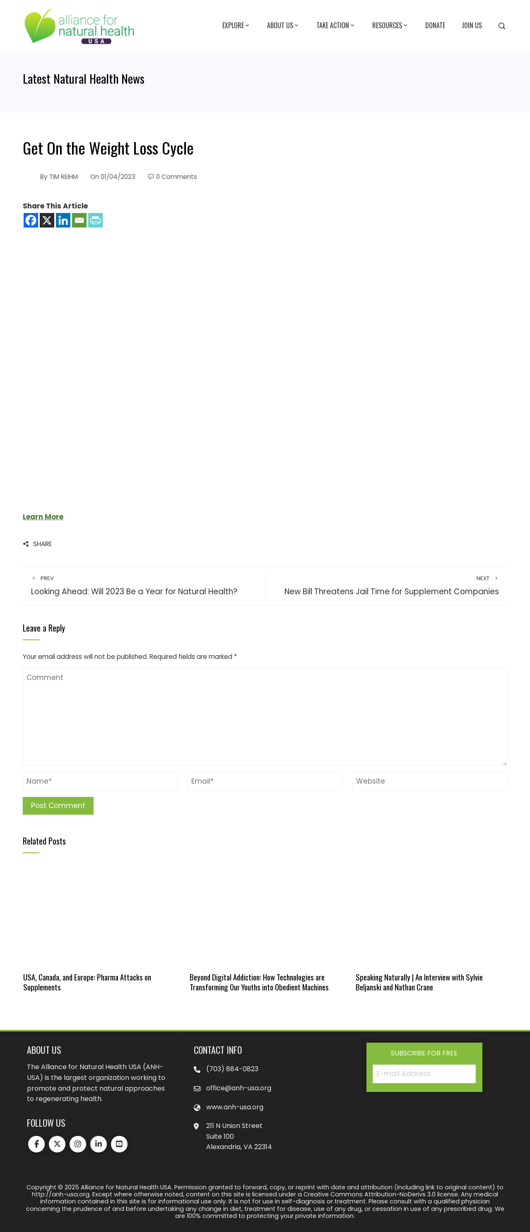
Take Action (336, 25)
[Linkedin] (63, 220)
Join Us (472, 25)
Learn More (43, 517)
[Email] (79, 220)
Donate (435, 25)
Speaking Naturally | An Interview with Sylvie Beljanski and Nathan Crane (419, 981)
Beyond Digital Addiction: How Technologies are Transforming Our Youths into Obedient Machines (259, 981)
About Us (283, 25)
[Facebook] (31, 220)
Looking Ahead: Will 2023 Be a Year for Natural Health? (144, 586)
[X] (47, 220)
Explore (236, 25)
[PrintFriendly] (95, 220)
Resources (390, 25)
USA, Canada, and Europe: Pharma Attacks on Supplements (87, 981)
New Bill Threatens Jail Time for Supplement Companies (386, 586)
